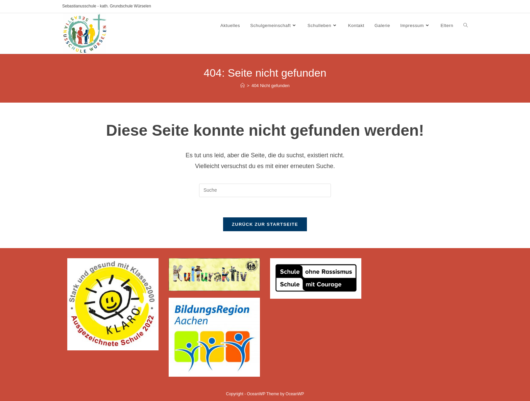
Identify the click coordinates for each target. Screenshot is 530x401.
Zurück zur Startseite (265, 224)
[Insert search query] (265, 190)
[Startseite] (242, 85)
